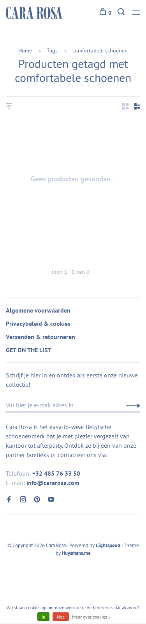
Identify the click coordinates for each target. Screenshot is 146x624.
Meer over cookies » (91, 617)
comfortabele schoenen (100, 50)
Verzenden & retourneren (40, 337)
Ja (43, 617)
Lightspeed (108, 545)
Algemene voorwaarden (38, 310)
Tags (52, 50)
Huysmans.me (76, 553)
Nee (61, 617)
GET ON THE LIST (28, 350)
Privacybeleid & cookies (38, 323)
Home (25, 50)
